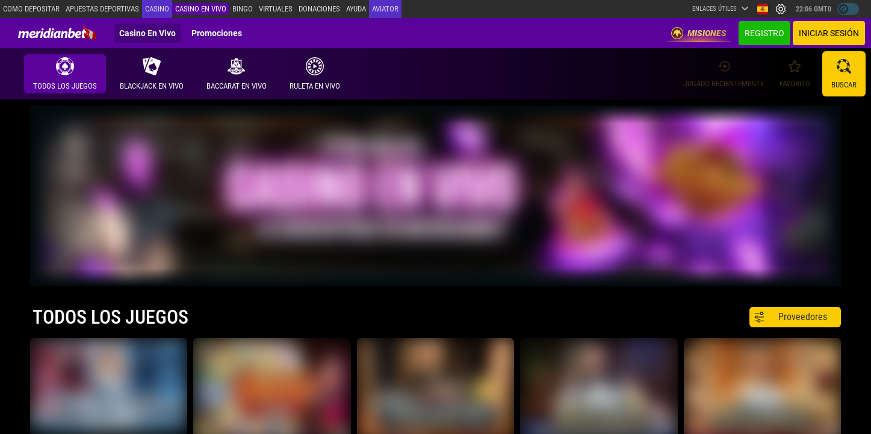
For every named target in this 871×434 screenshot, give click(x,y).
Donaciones (319, 8)
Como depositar (31, 8)
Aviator (385, 8)
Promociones (216, 33)
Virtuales (276, 8)
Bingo (242, 8)
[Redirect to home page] (57, 33)
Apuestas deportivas (102, 8)
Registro (764, 33)
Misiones (699, 33)
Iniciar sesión (829, 33)
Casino (157, 8)
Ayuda (356, 8)
